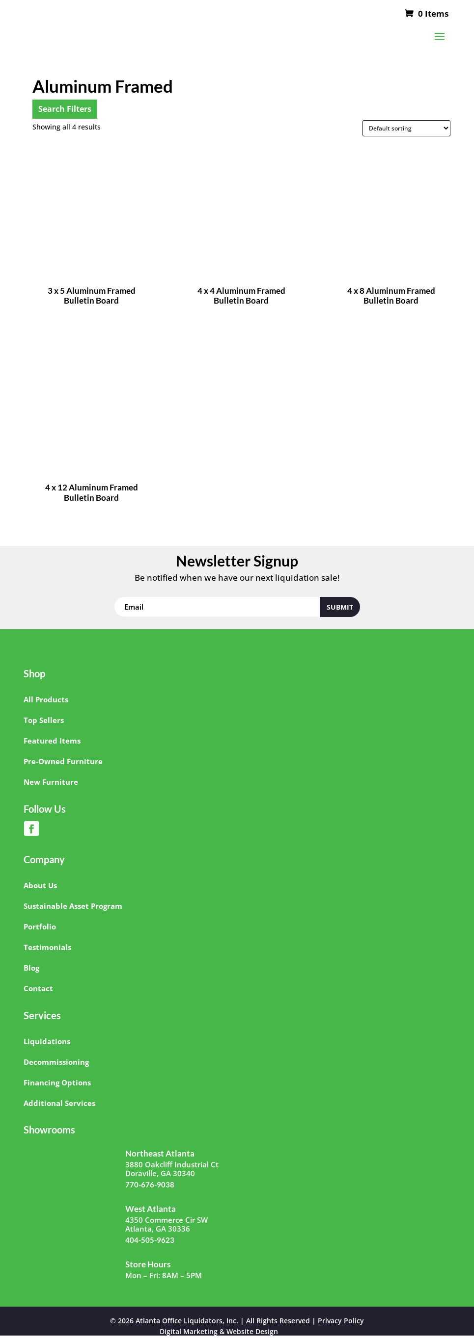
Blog (31, 968)
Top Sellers (44, 720)
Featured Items (52, 741)
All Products (46, 699)
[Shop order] (406, 128)
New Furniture (51, 782)
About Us (40, 885)
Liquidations (47, 1041)
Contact (38, 988)
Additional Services (59, 1103)
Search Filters (64, 108)
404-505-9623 (149, 1239)
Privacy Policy (341, 1320)
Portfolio (40, 926)
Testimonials (47, 947)
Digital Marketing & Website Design (219, 1331)
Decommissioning (56, 1062)
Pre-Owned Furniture (63, 761)
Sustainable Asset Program (73, 906)
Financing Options (57, 1082)
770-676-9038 (149, 1184)
